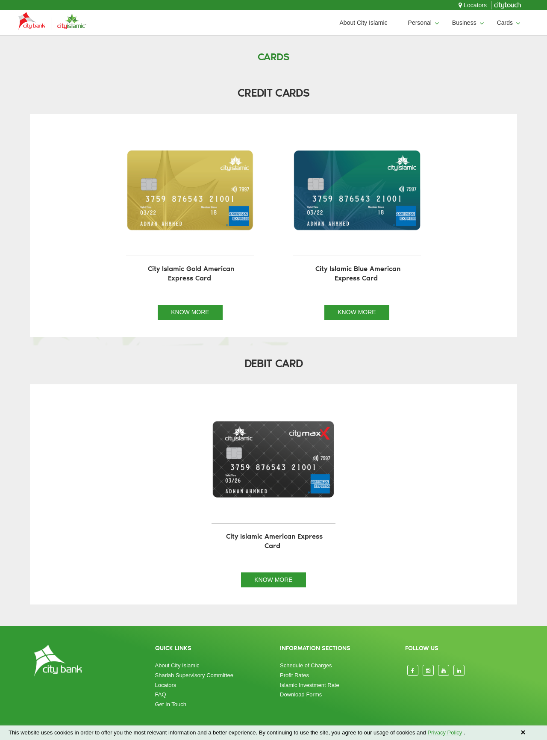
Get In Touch (170, 704)
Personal (420, 22)
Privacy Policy (444, 732)
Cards (505, 22)
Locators (473, 5)
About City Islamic (364, 22)
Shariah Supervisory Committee (194, 675)
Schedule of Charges (306, 665)
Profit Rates (294, 675)
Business (464, 22)
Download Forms (301, 694)
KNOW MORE (190, 312)
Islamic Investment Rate (309, 685)
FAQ (160, 694)
